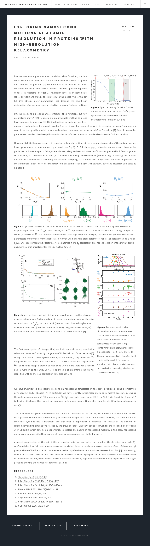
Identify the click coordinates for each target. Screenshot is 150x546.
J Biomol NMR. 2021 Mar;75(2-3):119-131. (38, 489)
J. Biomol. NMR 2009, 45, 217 (32, 493)
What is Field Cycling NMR (72, 4)
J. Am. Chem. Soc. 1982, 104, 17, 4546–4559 (38, 481)
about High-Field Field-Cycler (114, 4)
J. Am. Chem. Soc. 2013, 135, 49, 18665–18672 (40, 501)
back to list (53, 526)
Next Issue (81, 526)
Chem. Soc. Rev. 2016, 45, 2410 (32, 476)
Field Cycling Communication (26, 4)
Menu (145, 4)
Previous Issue (22, 526)
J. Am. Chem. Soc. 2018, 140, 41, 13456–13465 (40, 485)
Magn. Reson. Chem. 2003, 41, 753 (34, 497)
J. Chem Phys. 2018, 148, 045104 (33, 505)
